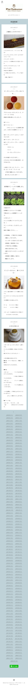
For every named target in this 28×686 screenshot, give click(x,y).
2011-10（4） (19, 630)
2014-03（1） (9, 591)
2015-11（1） (9, 568)
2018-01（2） (19, 543)
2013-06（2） (19, 602)
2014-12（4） (9, 580)
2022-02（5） (9, 479)
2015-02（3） (9, 577)
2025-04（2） (19, 429)
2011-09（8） (9, 633)
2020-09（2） (19, 501)
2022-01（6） (19, 479)
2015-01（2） (19, 577)
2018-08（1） (19, 535)
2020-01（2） (19, 513)
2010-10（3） (19, 644)
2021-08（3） (9, 487)
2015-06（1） (19, 571)
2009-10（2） (19, 658)
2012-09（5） (9, 616)
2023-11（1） (9, 451)
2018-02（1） (9, 543)
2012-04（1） (19, 622)
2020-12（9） (9, 499)
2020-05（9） (19, 507)
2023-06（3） (19, 457)
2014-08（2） (9, 585)
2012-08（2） (19, 616)
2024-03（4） (9, 445)
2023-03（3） (19, 459)
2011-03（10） (18, 638)
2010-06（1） (9, 649)
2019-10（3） (9, 518)
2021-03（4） (19, 493)
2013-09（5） (9, 599)
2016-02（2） (9, 566)
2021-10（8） (9, 485)
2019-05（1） (19, 524)
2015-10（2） (19, 568)
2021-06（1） (9, 490)
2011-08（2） (19, 633)
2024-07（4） (19, 440)
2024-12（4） (19, 434)
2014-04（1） (19, 588)
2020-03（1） (19, 510)
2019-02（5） (9, 529)
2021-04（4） (9, 493)
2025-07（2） (9, 426)
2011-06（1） (19, 635)
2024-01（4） (9, 448)
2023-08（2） (19, 454)
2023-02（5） (9, 462)
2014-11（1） (19, 580)
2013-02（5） (19, 608)
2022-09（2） (19, 468)
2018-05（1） (19, 538)
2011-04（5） (9, 638)
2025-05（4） (9, 429)
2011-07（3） (9, 635)
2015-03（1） (19, 574)
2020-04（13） (9, 510)
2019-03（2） (19, 526)
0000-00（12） (14, 661)
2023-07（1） (9, 457)
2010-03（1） (19, 652)
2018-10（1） (9, 535)
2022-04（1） (9, 476)
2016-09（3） (9, 560)
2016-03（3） (19, 563)
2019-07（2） (19, 521)
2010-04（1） (9, 652)
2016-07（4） (9, 563)
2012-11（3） (9, 613)
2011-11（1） (9, 630)
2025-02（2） (19, 431)
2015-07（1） (9, 571)
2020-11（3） (19, 499)
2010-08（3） (19, 647)
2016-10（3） (19, 557)
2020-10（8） (9, 501)
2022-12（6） (9, 465)
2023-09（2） (9, 454)
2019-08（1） (9, 521)
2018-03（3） (19, 540)
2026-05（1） (9, 415)
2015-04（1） (9, 574)
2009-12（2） (19, 655)
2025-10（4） (9, 423)
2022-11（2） (19, 465)
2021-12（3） (9, 482)
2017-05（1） (19, 552)
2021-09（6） (19, 485)
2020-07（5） (19, 504)
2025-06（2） (19, 426)
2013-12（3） (19, 594)
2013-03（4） (9, 608)
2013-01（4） (9, 610)
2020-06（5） (9, 507)
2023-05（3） (9, 459)
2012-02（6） (19, 624)
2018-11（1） (19, 532)
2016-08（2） (19, 560)
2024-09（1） (19, 437)
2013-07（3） (9, 602)
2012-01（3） (9, 627)
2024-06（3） (9, 443)
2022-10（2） (9, 468)
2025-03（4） (9, 431)
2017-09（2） (19, 546)
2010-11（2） (9, 644)
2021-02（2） (9, 496)
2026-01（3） (19, 417)
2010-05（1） (19, 649)
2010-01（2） (9, 655)
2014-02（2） (19, 591)
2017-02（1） (19, 554)
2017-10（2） (9, 546)
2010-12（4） (19, 641)
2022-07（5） (19, 471)
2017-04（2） (9, 554)
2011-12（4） (19, 627)
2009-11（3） (9, 658)
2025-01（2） (9, 434)
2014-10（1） (9, 582)
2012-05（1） (9, 622)
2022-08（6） (9, 471)
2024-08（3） (9, 440)
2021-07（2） (19, 487)
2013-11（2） (9, 596)
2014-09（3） (19, 582)
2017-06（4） (9, 552)
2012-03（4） (9, 624)
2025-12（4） (9, 420)
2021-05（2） (19, 490)
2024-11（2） (9, 437)
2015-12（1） (19, 566)
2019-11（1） (19, 515)
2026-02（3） (9, 417)
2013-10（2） (19, 596)
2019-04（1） (9, 526)
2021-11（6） (19, 482)
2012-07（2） (9, 619)
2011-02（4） (9, 641)
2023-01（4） (19, 462)
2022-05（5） (19, 473)
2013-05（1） (9, 605)
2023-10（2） (19, 451)
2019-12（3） (9, 515)
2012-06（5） (19, 619)
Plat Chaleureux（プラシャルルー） (14, 682)
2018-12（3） (9, 532)
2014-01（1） (9, 594)
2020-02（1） (9, 513)
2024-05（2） (19, 443)
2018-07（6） (9, 538)
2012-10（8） (19, 613)
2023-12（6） (19, 448)
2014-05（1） (9, 588)
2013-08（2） (19, 599)
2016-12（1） (9, 557)
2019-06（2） (9, 524)
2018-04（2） (9, 540)
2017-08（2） (9, 549)
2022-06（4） (9, 473)
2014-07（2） (19, 585)
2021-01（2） (19, 496)
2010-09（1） (9, 647)
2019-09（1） (19, 518)
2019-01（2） (19, 529)
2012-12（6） (19, 610)
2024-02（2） (19, 445)
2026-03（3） (19, 415)
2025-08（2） (19, 423)
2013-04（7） (19, 605)
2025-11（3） (19, 420)
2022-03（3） (19, 476)
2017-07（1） (19, 549)
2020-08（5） (9, 504)
